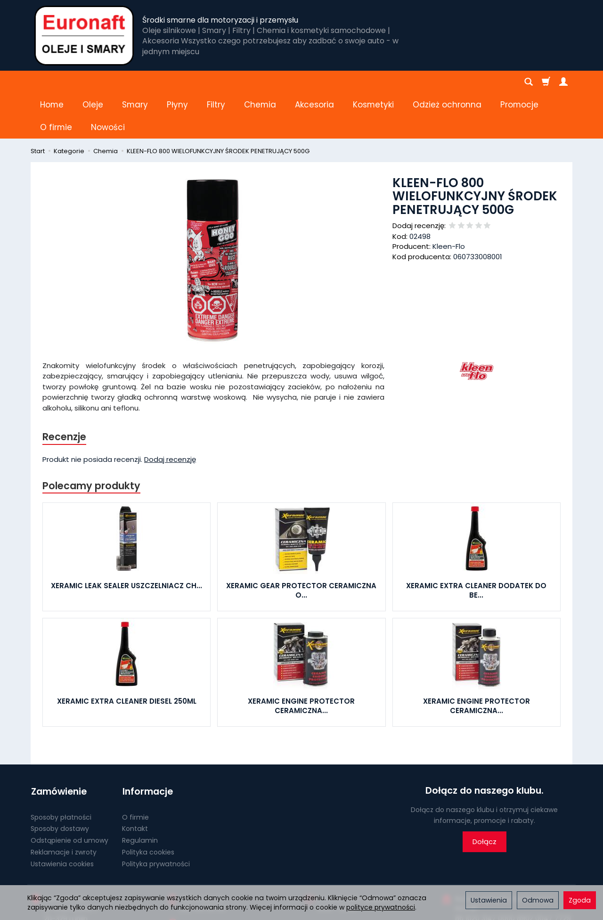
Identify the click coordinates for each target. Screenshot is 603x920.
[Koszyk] (546, 82)
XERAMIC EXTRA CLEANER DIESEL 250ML (126, 656)
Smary (135, 82)
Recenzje (64, 391)
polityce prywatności (380, 907)
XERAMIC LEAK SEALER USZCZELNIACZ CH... (126, 541)
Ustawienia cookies (62, 817)
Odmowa (538, 900)
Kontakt (135, 782)
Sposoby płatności (61, 770)
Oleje (92, 82)
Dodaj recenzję (170, 414)
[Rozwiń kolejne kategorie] (417, 82)
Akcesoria (314, 82)
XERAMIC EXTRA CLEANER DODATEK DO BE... (476, 545)
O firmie (135, 770)
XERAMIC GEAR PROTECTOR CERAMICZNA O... (301, 545)
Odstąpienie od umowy (69, 794)
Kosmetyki (373, 82)
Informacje (147, 746)
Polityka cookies (148, 806)
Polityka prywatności (156, 817)
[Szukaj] (529, 82)
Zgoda (580, 900)
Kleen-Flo (448, 201)
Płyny (177, 82)
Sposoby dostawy (60, 782)
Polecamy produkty (91, 440)
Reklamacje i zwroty (64, 806)
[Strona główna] (84, 35)
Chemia (260, 82)
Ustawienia (489, 900)
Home (52, 82)
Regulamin (140, 794)
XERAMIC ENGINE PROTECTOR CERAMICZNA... (301, 661)
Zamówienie (58, 746)
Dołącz (485, 797)
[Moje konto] (563, 82)
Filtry (216, 82)
